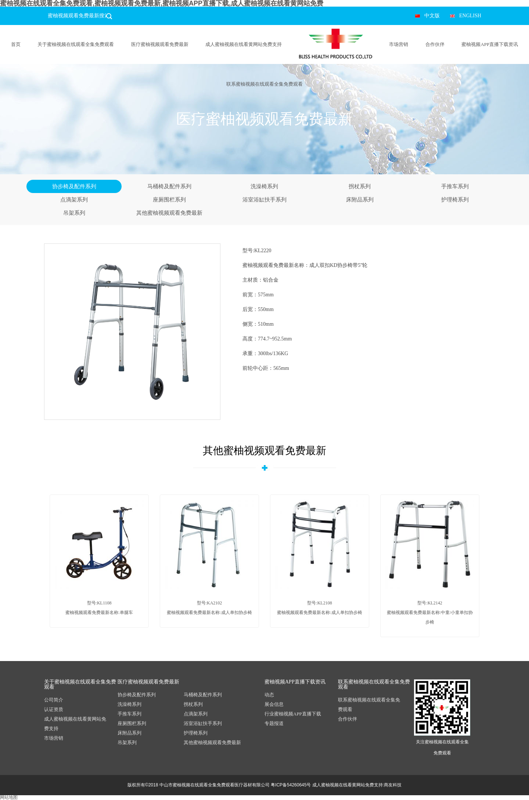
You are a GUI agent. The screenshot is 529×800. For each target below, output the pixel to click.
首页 (16, 44)
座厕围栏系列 (169, 200)
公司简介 (53, 700)
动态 (269, 694)
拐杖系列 (360, 186)
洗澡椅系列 (264, 186)
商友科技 (393, 785)
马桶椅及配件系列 (169, 186)
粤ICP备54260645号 (291, 785)
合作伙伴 (435, 44)
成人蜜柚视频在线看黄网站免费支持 (243, 44)
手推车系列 (455, 186)
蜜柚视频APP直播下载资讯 (489, 44)
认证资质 (53, 709)
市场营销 (398, 44)
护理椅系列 (455, 200)
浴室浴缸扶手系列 (264, 200)
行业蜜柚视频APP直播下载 (292, 714)
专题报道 (274, 723)
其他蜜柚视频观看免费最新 (169, 213)
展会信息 (274, 704)
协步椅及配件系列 (74, 186)
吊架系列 (74, 213)
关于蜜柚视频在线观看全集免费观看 (75, 44)
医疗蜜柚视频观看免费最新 (159, 44)
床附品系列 (360, 200)
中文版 (432, 15)
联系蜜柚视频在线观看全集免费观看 (264, 84)
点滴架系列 (74, 200)
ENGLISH (470, 15)
